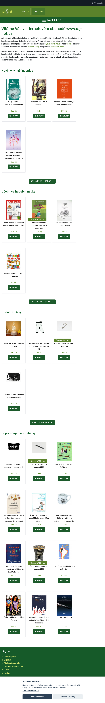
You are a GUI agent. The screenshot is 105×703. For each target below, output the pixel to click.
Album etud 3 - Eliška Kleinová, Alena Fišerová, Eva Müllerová (13, 569)
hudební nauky (33, 47)
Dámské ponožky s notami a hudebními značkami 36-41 (39, 346)
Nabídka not (52, 20)
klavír (53, 44)
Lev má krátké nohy (64, 617)
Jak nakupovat (10, 656)
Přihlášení (97, 3)
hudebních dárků (57, 47)
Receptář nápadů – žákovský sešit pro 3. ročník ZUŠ (39, 225)
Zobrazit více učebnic (42, 302)
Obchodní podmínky (12, 663)
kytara (47, 44)
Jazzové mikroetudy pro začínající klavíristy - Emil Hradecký (39, 620)
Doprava (7, 660)
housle (59, 44)
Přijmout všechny (37, 697)
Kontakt (7, 673)
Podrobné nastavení (31, 690)
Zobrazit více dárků (42, 423)
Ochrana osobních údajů (13, 666)
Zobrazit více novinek (42, 181)
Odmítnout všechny (68, 697)
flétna (69, 44)
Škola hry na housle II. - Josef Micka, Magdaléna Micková (39, 518)
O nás (6, 670)
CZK (25, 11)
